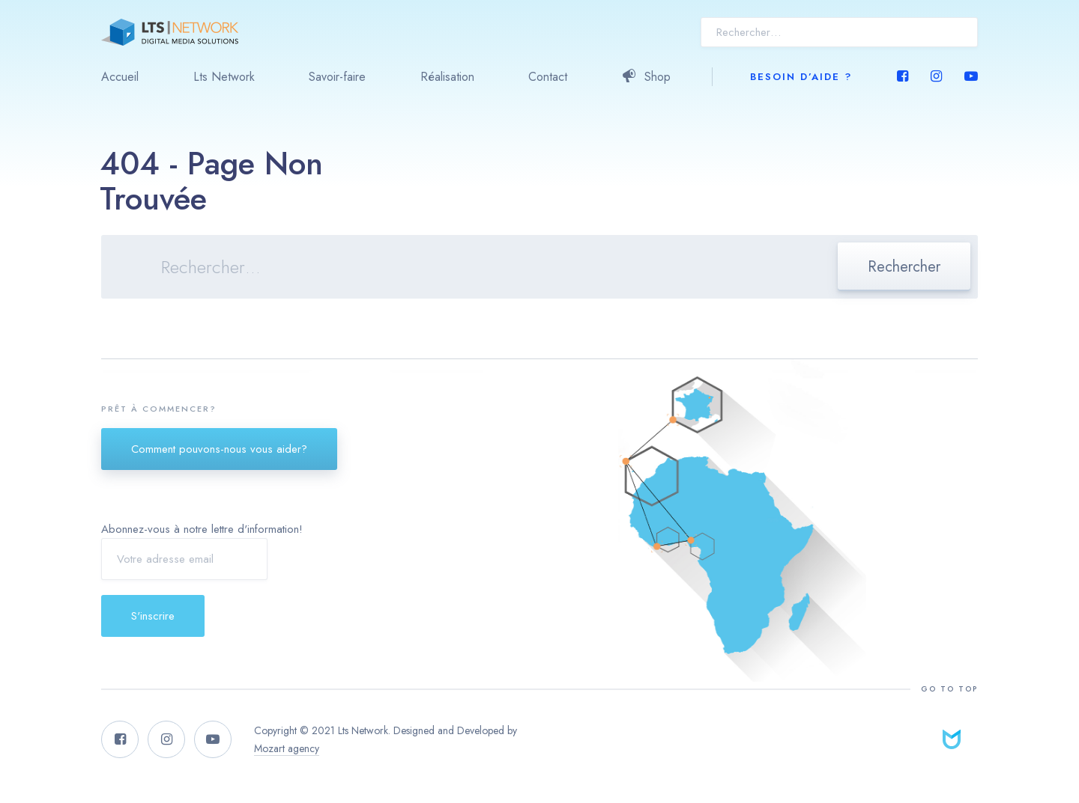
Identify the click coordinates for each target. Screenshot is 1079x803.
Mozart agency (286, 748)
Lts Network (224, 76)
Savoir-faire (337, 76)
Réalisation (447, 76)
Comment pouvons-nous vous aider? (219, 449)
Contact (547, 76)
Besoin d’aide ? (801, 77)
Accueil (120, 76)
